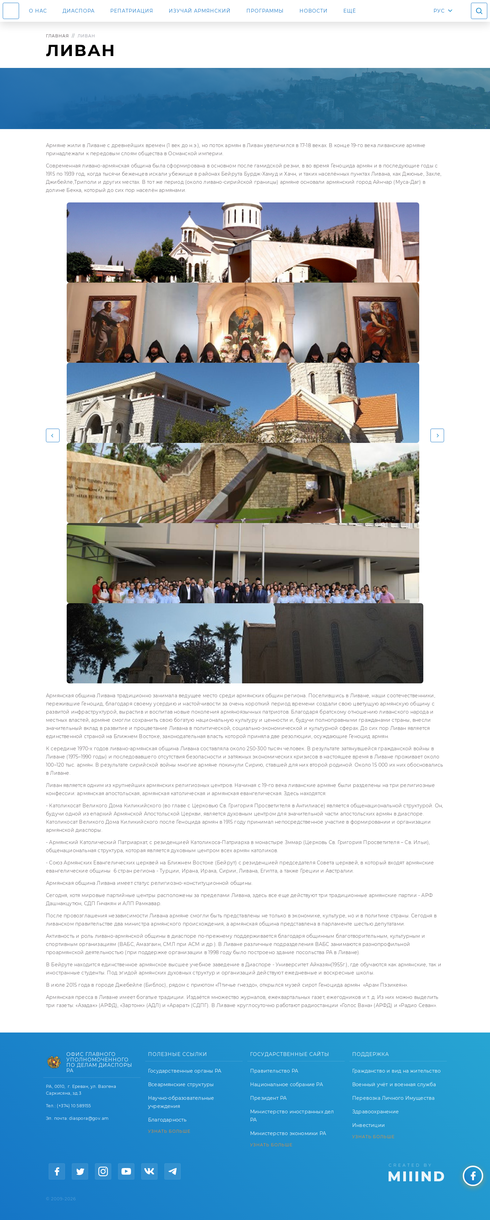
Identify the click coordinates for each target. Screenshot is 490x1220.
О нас (38, 11)
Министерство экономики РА (288, 1133)
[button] (53, 435)
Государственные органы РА (184, 1071)
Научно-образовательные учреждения (181, 1102)
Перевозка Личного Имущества (393, 1098)
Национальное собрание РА (286, 1084)
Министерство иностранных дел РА (292, 1116)
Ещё (349, 11)
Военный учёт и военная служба (394, 1084)
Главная (57, 35)
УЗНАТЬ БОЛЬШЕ (169, 1131)
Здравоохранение (375, 1112)
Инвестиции (368, 1125)
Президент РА (268, 1098)
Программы (265, 11)
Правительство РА (274, 1071)
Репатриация (131, 11)
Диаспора (79, 11)
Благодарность (167, 1120)
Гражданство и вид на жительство (396, 1071)
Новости (313, 11)
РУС (439, 11)
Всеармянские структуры (181, 1084)
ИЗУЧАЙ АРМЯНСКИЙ (200, 11)
